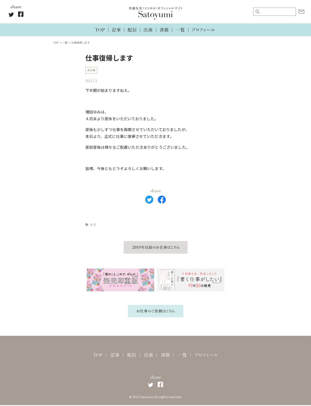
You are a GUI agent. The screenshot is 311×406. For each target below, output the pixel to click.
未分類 (91, 71)
